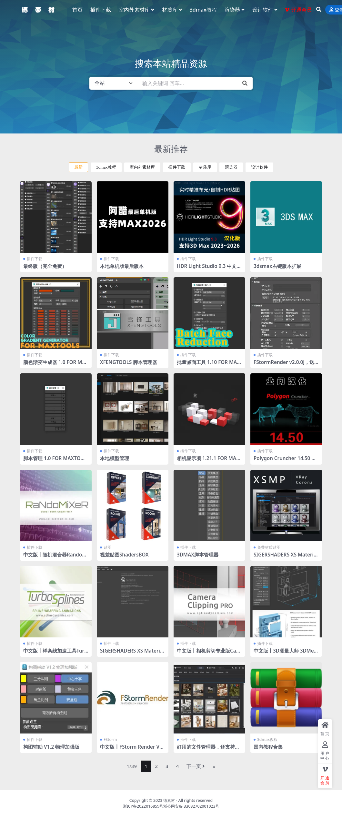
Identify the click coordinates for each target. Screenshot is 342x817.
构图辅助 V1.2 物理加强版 (51, 746)
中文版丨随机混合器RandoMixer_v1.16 (55, 557)
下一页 (195, 766)
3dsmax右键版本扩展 (277, 266)
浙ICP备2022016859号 (143, 806)
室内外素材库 (142, 167)
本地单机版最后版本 (122, 266)
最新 (78, 167)
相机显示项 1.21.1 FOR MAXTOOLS (208, 461)
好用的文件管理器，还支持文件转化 (208, 749)
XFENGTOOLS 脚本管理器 (128, 362)
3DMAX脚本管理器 (197, 554)
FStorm (110, 739)
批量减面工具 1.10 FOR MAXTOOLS (208, 365)
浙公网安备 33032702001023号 (191, 806)
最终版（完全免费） (45, 266)
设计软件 (259, 167)
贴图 (107, 547)
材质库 (205, 167)
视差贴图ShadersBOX (124, 554)
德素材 (169, 800)
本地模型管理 (114, 458)
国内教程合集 (268, 746)
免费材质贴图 (268, 547)
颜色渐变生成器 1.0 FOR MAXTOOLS (54, 365)
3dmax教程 (106, 167)
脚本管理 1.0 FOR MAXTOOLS (55, 461)
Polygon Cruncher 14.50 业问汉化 (285, 461)
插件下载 (176, 167)
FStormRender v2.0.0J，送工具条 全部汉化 (284, 365)
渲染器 (231, 167)
